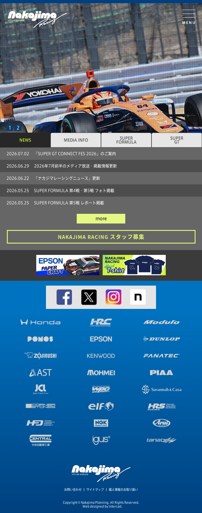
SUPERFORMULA (126, 140)
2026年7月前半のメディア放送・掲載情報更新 (75, 166)
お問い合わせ (73, 489)
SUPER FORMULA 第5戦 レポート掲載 (69, 203)
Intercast (115, 506)
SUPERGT (176, 140)
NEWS (25, 140)
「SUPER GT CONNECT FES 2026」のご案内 (75, 154)
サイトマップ (95, 489)
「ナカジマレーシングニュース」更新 (67, 178)
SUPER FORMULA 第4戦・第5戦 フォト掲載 (74, 190)
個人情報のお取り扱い (123, 489)
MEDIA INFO (76, 140)
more (101, 218)
